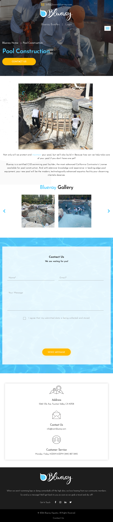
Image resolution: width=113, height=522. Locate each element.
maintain (36, 155)
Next (109, 211)
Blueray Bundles (50, 24)
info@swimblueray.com (59, 4)
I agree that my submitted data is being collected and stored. (59, 318)
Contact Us (19, 61)
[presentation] (26, 335)
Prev (4, 211)
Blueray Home (10, 43)
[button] (107, 28)
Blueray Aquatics (51, 513)
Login (68, 24)
